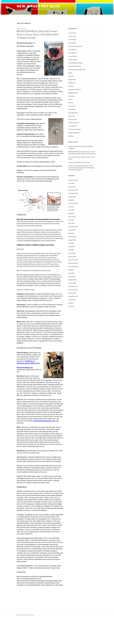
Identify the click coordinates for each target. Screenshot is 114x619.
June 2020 (71, 246)
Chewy (70, 73)
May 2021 (71, 233)
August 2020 (72, 240)
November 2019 (73, 263)
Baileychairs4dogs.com (25, 367)
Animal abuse (72, 33)
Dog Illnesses (72, 79)
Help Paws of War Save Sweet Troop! (78, 162)
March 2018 (71, 276)
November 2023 (73, 203)
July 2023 (71, 206)
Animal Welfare (72, 59)
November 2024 (73, 193)
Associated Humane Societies (76, 69)
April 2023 (71, 213)
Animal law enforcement (75, 46)
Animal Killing (72, 43)
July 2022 (71, 220)
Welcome (71, 136)
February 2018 (72, 279)
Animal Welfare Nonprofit (75, 63)
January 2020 (72, 256)
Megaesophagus (73, 93)
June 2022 (71, 223)
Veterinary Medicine (74, 132)
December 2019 (73, 260)
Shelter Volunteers (73, 122)
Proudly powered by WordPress (25, 615)
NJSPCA (70, 103)
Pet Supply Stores (73, 112)
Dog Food (71, 76)
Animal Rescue (72, 49)
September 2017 (73, 296)
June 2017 (71, 306)
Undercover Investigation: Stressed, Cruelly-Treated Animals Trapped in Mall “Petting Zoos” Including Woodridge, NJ (81, 167)
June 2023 (71, 210)
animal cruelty (72, 36)
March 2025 (71, 186)
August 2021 (72, 230)
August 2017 (72, 299)
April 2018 (71, 273)
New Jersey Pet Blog (38, 6)
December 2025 (73, 180)
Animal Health (72, 39)
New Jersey (71, 96)
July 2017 (71, 303)
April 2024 (71, 200)
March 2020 (72, 253)
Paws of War (72, 106)
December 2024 (73, 190)
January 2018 (72, 283)
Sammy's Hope (72, 119)
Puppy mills (71, 116)
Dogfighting (71, 83)
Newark (70, 99)
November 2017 (73, 290)
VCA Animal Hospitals (74, 129)
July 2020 (71, 243)
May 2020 (71, 250)
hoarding (70, 86)
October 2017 (72, 293)
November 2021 (73, 226)
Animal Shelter (72, 56)
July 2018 (71, 270)
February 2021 (72, 236)
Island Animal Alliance (74, 89)
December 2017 (73, 286)
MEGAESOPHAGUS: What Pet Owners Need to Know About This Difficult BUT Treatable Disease (38, 34)
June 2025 (71, 183)
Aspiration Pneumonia (74, 66)
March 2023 (71, 216)
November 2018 (73, 266)
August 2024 (72, 197)
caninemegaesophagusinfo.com (44, 421)
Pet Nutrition (72, 109)
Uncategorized (72, 126)
